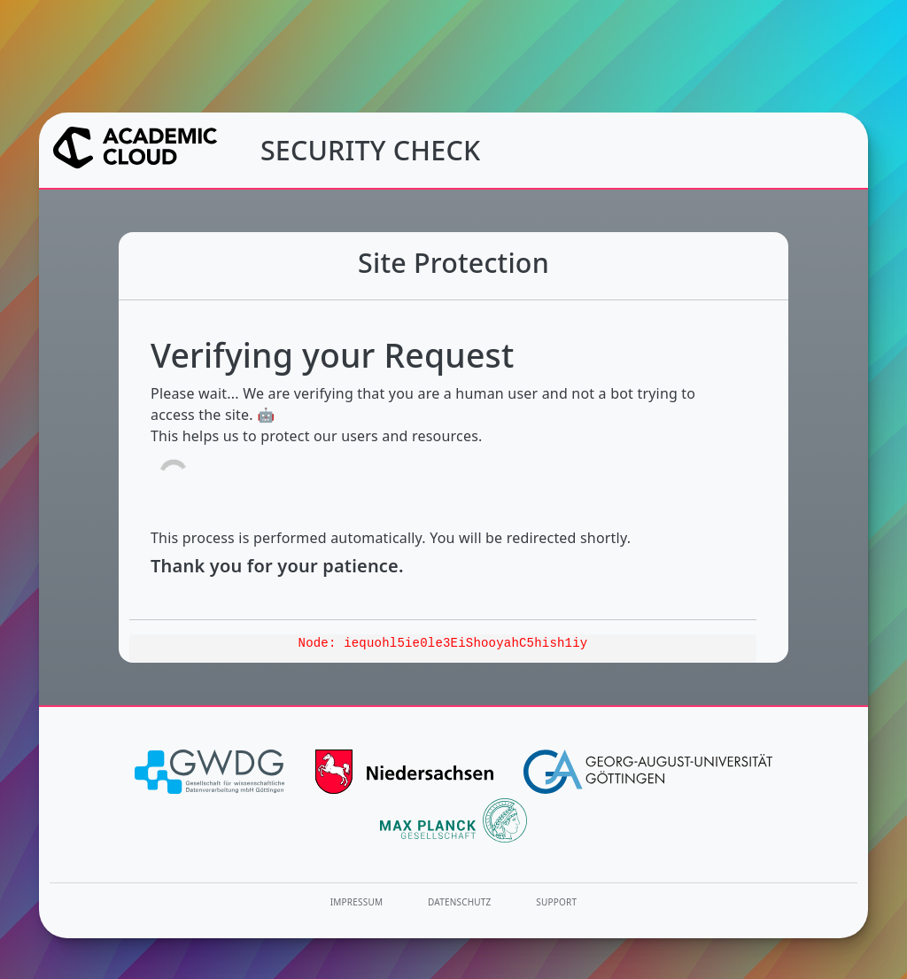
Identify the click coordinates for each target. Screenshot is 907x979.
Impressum (356, 902)
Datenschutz (460, 902)
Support (556, 902)
